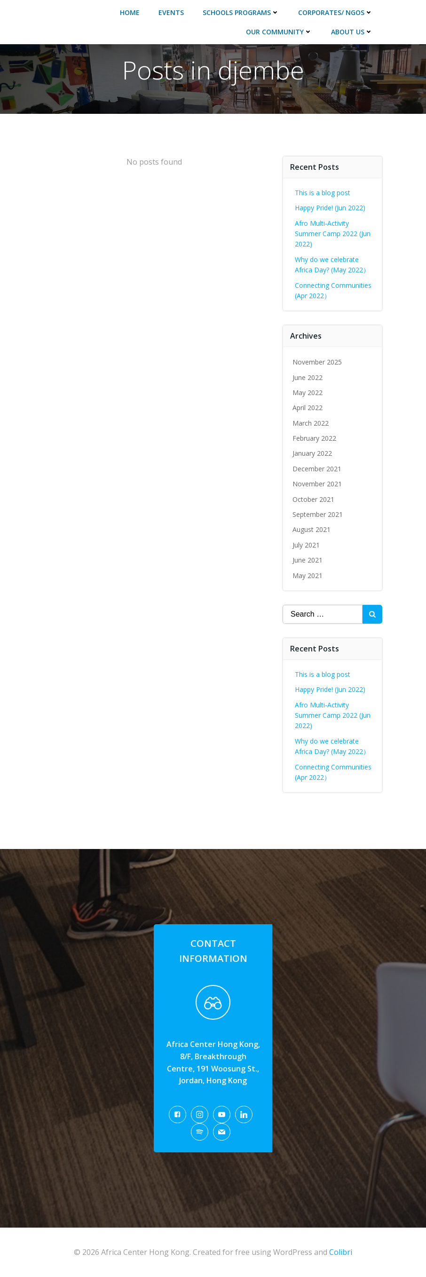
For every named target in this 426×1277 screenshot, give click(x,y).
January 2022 (312, 453)
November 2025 (317, 361)
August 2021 (311, 529)
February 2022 (314, 438)
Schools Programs (241, 12)
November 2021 (317, 483)
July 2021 (306, 544)
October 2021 (313, 499)
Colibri (340, 1252)
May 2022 (307, 392)
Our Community (279, 31)
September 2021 (317, 514)
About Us (352, 31)
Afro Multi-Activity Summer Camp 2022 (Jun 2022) (333, 234)
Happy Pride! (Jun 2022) (330, 207)
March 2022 (310, 423)
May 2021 (307, 575)
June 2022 (307, 377)
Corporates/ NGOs (335, 12)
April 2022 (307, 407)
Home (130, 12)
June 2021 (307, 559)
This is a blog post (322, 192)
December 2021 (316, 468)
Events (171, 12)
